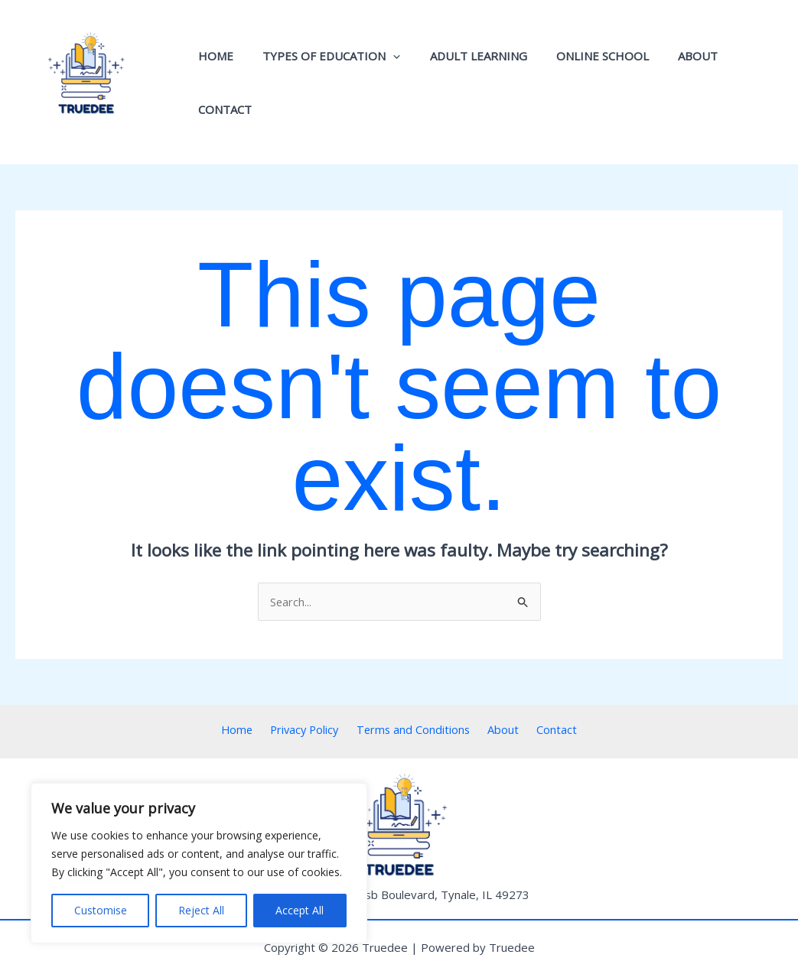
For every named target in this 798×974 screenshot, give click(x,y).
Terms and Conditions (416, 730)
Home (218, 82)
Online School (585, 82)
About (675, 82)
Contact (744, 82)
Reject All (201, 910)
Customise (100, 910)
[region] (199, 863)
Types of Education (327, 82)
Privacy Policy (311, 730)
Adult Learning (467, 82)
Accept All (299, 910)
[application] (389, 82)
